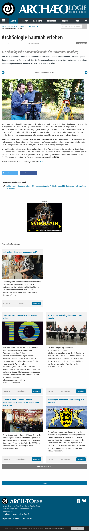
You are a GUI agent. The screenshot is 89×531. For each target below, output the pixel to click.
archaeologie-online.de (9, 26)
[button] (10, 173)
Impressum (6, 519)
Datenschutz (27, 519)
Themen (24, 20)
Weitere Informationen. (57, 528)
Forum (76, 20)
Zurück (44, 483)
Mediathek (51, 20)
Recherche (37, 20)
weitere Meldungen (44, 466)
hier (39, 161)
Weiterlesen (36, 303)
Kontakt (16, 519)
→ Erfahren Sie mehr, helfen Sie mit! (16, 514)
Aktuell (13, 20)
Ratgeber (64, 20)
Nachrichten (33, 26)
